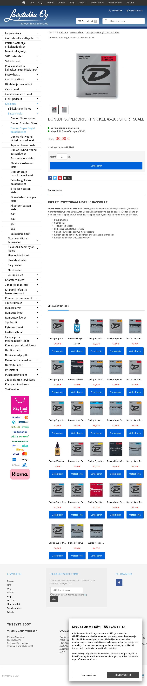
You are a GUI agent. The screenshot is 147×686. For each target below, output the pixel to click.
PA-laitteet (11, 370)
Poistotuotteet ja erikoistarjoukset (15, 44)
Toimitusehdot (115, 2)
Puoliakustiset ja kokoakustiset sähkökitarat (21, 67)
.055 (13, 229)
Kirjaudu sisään (136, 10)
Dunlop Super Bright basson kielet (23, 130)
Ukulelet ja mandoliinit (18, 84)
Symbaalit (11, 322)
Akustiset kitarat (15, 79)
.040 (13, 214)
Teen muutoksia (88, 674)
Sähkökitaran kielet (19, 108)
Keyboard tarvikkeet (17, 384)
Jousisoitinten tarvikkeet (20, 379)
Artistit (50, 2)
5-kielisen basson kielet (21, 190)
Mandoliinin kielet (18, 255)
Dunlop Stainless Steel (24, 123)
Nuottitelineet (14, 365)
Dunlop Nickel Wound (23, 118)
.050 (13, 224)
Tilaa (54, 599)
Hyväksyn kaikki (123, 674)
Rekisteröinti (117, 10)
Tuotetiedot (55, 190)
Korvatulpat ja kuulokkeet (20, 345)
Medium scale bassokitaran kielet (22, 173)
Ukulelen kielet (17, 260)
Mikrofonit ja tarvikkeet (19, 360)
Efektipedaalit (13, 99)
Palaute (130, 2)
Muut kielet (15, 270)
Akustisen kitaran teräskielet (18, 240)
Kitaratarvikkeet (14, 280)
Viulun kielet (15, 275)
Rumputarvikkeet (15, 317)
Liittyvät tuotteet (58, 305)
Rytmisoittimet (14, 327)
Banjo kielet (15, 265)
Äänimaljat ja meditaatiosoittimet (17, 339)
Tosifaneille (12, 389)
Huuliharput (12, 350)
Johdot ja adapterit (16, 285)
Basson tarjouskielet (22, 158)
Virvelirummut (13, 303)
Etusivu (10, 580)
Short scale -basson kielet (22, 165)
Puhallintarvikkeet (16, 375)
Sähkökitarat (12, 61)
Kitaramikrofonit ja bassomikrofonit (16, 291)
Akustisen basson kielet (21, 207)
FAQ (40, 2)
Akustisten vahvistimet (18, 94)
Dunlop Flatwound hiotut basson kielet (22, 138)
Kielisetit (10, 104)
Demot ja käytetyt (15, 51)
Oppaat (82, 2)
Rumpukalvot (13, 308)
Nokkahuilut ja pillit (17, 355)
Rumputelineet (14, 312)
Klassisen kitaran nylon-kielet (21, 248)
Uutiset (61, 2)
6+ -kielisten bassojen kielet (23, 199)
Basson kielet (15, 113)
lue (85, 595)
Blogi (72, 2)
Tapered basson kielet (24, 145)
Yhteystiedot (97, 2)
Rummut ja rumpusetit (18, 298)
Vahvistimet (12, 89)
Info (32, 2)
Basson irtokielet (20, 234)
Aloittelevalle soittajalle (19, 38)
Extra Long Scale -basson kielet (21, 182)
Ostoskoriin (96, 165)
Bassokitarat (12, 74)
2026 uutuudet (14, 56)
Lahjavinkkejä (13, 33)
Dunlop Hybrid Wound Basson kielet (24, 151)
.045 (13, 219)
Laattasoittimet (14, 332)
